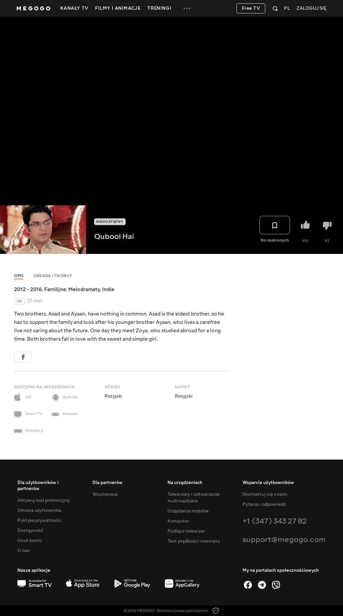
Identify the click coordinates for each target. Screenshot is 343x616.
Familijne (55, 289)
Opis (18, 275)
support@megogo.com (284, 539)
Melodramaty (84, 289)
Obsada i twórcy (52, 275)
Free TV (251, 8)
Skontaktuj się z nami (265, 494)
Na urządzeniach (184, 483)
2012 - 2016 (28, 289)
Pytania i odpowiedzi (264, 504)
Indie (108, 289)
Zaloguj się (311, 8)
